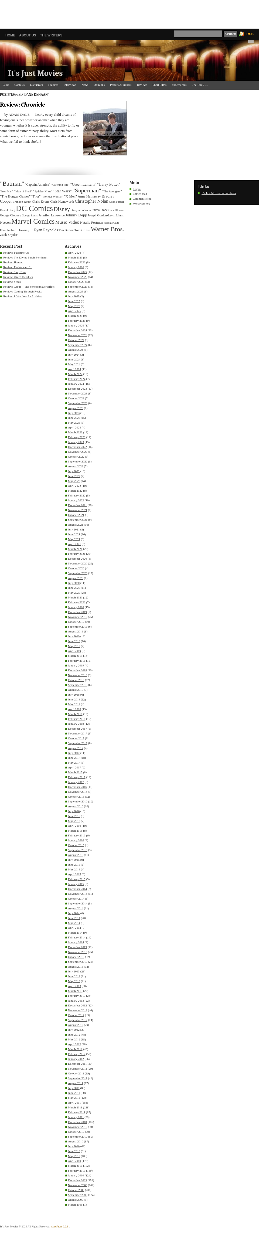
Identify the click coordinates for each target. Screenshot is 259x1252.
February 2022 (76, 495)
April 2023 (74, 427)
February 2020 (76, 602)
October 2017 (76, 738)
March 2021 (75, 548)
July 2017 (74, 752)
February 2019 (76, 660)
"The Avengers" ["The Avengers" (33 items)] (112, 191)
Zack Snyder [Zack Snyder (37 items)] (8, 235)
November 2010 (77, 1126)
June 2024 (74, 359)
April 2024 (74, 369)
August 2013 (75, 966)
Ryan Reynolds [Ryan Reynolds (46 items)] (46, 230)
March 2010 (75, 1165)
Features (53, 84)
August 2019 (75, 631)
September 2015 (77, 850)
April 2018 (74, 709)
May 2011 (74, 1097)
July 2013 (74, 971)
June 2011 (74, 1092)
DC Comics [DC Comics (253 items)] (34, 208)
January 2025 (76, 325)
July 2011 (74, 1088)
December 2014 (77, 888)
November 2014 (77, 893)
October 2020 (76, 568)
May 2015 (74, 869)
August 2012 (75, 1024)
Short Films (159, 84)
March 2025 (75, 315)
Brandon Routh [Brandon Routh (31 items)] (22, 201)
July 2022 (74, 471)
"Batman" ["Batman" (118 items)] (12, 183)
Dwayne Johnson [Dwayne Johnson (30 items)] (81, 210)
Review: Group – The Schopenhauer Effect (28, 286)
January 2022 (76, 500)
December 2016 (77, 786)
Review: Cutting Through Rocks (22, 291)
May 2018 (74, 704)
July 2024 (74, 354)
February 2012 (76, 1054)
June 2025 (74, 301)
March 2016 (75, 830)
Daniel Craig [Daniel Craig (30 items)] (7, 210)
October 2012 (76, 1015)
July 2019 (74, 636)
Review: (22, 104)
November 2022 (77, 451)
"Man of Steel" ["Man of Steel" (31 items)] (23, 191)
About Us (27, 35)
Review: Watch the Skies (18, 276)
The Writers (51, 35)
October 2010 (76, 1131)
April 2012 (74, 1044)
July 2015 (74, 859)
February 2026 (76, 262)
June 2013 (74, 976)
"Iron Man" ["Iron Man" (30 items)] (6, 191)
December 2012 (77, 1005)
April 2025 (74, 310)
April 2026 (74, 252)
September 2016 (77, 801)
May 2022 (74, 480)
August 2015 (75, 854)
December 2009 (77, 1180)
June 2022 (74, 476)
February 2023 (76, 437)
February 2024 (76, 378)
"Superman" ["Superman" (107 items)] (87, 190)
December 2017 (77, 728)
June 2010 (74, 1151)
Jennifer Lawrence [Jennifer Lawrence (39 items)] (52, 215)
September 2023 (77, 403)
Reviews (142, 84)
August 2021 (75, 524)
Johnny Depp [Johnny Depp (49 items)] (76, 215)
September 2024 (77, 344)
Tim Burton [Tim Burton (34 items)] (66, 230)
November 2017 (77, 733)
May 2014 (74, 922)
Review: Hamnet (13, 262)
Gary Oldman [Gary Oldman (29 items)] (116, 210)
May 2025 (74, 306)
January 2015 (76, 884)
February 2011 (76, 1112)
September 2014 (77, 903)
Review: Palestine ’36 (16, 252)
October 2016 (76, 796)
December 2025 (77, 272)
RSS (250, 34)
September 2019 (77, 626)
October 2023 (76, 398)
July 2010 (74, 1146)
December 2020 (77, 558)
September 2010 (77, 1136)
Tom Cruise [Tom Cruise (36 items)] (82, 230)
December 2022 (77, 446)
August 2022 (75, 466)
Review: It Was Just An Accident (22, 296)
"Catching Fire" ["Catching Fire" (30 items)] (60, 184)
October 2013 (76, 956)
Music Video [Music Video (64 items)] (67, 222)
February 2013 (76, 995)
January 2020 (76, 607)
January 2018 (76, 723)
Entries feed (140, 193)
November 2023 (77, 393)
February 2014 (76, 937)
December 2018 (77, 670)
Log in (137, 188)
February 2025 (76, 320)
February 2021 (76, 553)
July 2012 (74, 1029)
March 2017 (75, 772)
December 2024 (77, 330)
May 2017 (74, 762)
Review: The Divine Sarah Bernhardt (25, 257)
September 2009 (77, 1194)
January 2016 (76, 840)
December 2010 (77, 1122)
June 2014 (74, 918)
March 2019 (75, 655)
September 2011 (77, 1078)
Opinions (99, 84)
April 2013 (74, 986)
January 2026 (76, 267)
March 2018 (75, 714)
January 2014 (76, 942)
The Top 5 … (200, 84)
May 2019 (74, 646)
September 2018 (77, 684)
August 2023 (75, 408)
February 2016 (76, 835)
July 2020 (74, 582)
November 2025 (77, 276)
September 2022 (77, 461)
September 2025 (77, 286)
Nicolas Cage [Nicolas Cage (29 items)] (111, 222)
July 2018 (74, 694)
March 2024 (75, 374)
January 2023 (76, 442)
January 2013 (76, 1000)
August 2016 (75, 806)
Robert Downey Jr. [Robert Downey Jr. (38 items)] (20, 230)
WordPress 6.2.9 (60, 1226)
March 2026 (75, 257)
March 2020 (75, 597)
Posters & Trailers (120, 84)
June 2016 (74, 816)
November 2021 (77, 510)
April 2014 (74, 927)
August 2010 (75, 1141)
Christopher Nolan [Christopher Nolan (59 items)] (91, 201)
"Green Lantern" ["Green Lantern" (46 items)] (83, 184)
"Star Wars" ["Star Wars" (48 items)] (62, 191)
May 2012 (74, 1039)
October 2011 (76, 1073)
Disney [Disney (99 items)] (62, 209)
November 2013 (77, 952)
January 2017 (76, 782)
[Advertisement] (129, 12)
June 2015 (74, 864)
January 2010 (76, 1175)
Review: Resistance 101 (17, 267)
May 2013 (74, 981)
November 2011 (77, 1068)
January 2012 (76, 1058)
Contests (19, 84)
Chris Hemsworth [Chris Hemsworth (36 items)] (62, 201)
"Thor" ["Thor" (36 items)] (35, 196)
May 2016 (74, 820)
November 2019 (77, 616)
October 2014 (76, 898)
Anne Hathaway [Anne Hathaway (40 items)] (89, 196)
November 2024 (77, 335)
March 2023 (75, 432)
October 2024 (76, 340)
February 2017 (76, 777)
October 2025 (76, 281)
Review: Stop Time (14, 272)
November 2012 (77, 1010)
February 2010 (76, 1170)
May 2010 (74, 1156)
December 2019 (77, 612)
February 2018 (76, 718)
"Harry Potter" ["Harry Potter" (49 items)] (109, 184)
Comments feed (142, 198)
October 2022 (76, 456)
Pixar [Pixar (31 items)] (3, 230)
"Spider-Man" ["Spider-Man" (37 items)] (42, 191)
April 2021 (74, 544)
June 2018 (74, 699)
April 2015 (74, 874)
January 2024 (76, 383)
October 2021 (76, 514)
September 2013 (77, 961)
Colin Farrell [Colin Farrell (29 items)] (116, 201)
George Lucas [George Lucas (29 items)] (30, 215)
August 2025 (75, 291)
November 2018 (77, 675)
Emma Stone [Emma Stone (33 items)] (99, 210)
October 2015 (76, 845)
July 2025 (74, 296)
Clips (6, 84)
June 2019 (74, 641)
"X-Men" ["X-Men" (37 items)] (70, 196)
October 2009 (76, 1190)
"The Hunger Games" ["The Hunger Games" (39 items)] (15, 196)
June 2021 (74, 534)
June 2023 (74, 417)
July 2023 (74, 412)
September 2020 (77, 573)
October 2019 (76, 621)
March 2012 (75, 1049)
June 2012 (74, 1034)
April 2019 (74, 650)
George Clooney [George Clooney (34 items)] (10, 215)
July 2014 (74, 913)
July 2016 (74, 811)
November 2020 (77, 563)
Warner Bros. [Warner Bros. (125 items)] (107, 229)
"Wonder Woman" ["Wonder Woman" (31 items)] (52, 196)
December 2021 (77, 505)
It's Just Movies (35, 73)
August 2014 (75, 908)
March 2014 (75, 932)
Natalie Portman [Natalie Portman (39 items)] (91, 222)
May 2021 (74, 539)
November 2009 (77, 1185)
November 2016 (77, 791)
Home (10, 35)
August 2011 (75, 1083)
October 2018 (76, 680)
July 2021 (74, 529)
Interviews (70, 84)
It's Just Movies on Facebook (219, 193)
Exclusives (36, 84)
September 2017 (77, 743)
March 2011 (75, 1107)
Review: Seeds (12, 281)
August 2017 (75, 748)
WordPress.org (141, 203)
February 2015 (76, 879)
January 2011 (76, 1117)
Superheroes (179, 84)
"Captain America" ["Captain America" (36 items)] (37, 184)
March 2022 (75, 490)
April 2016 (74, 825)
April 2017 (74, 767)
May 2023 (74, 422)
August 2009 (75, 1199)
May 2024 (74, 364)
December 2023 (77, 388)
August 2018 (75, 689)
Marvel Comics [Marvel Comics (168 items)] (32, 221)
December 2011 (77, 1063)
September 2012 (77, 1020)
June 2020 (74, 587)
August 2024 (75, 349)
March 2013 (75, 990)
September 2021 (77, 519)
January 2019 (76, 665)
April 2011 (74, 1102)
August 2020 (75, 578)
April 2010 (74, 1160)
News (85, 84)
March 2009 (75, 1204)
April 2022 (74, 485)
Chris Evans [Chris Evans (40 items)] (41, 201)
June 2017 (74, 757)
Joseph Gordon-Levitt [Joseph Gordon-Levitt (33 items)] (101, 215)
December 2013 (77, 947)
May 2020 (74, 592)
